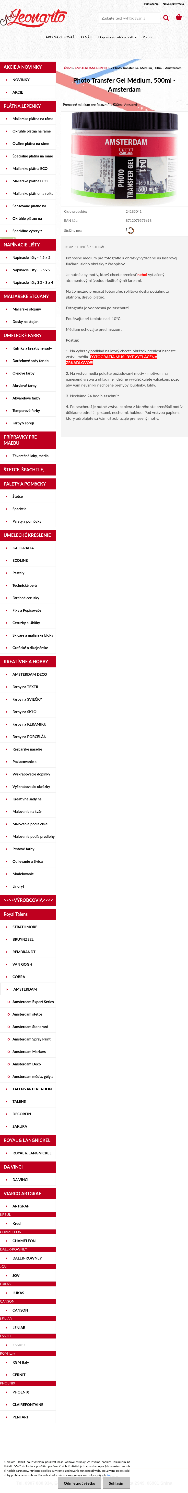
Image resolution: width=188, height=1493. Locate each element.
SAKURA (19, 1126)
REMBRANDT (23, 952)
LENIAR (18, 1327)
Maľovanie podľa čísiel (30, 824)
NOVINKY (21, 79)
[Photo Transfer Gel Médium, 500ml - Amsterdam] (124, 114)
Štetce (17, 496)
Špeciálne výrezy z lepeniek (27, 233)
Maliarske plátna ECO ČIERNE (29, 183)
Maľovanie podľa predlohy (33, 836)
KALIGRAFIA (23, 548)
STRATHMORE (24, 927)
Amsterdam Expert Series (33, 1001)
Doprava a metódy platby (117, 37)
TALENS (19, 1101)
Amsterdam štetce (27, 1014)
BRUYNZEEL (23, 939)
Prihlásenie (151, 4)
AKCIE (17, 92)
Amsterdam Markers (29, 1051)
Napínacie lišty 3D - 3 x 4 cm (32, 284)
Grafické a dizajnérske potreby (30, 649)
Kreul (16, 1223)
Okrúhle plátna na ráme (31, 131)
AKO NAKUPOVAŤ (60, 37)
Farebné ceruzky (25, 598)
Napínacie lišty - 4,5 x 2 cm (31, 259)
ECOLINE (20, 560)
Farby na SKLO (24, 711)
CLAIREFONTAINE (27, 1404)
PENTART (20, 1417)
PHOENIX (20, 1392)
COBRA (18, 976)
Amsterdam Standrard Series (30, 1028)
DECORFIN (21, 1114)
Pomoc (148, 37)
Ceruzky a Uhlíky (26, 622)
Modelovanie (23, 874)
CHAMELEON (24, 1241)
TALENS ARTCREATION (32, 1089)
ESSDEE (19, 1345)
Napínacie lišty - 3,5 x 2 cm (31, 272)
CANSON (20, 1310)
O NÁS (86, 37)
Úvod (67, 68)
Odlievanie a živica (27, 861)
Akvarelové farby (26, 398)
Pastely (18, 573)
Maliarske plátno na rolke (32, 193)
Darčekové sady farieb (30, 360)
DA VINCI (20, 1179)
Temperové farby (26, 410)
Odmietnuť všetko (78, 1483)
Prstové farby (23, 849)
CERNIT (18, 1374)
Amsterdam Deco (26, 1064)
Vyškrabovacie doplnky (31, 774)
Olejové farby (23, 373)
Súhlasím (116, 1483)
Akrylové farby (24, 385)
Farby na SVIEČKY (27, 699)
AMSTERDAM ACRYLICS (25, 991)
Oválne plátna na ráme (30, 143)
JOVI (16, 1275)
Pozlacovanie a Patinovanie (24, 763)
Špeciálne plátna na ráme (32, 156)
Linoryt (18, 886)
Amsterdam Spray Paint (31, 1039)
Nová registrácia (173, 4)
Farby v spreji (23, 423)
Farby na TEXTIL (25, 687)
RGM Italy (20, 1362)
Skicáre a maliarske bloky (32, 635)
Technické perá (24, 585)
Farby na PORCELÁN (29, 736)
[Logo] (33, 18)
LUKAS (18, 1293)
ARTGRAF (20, 1206)
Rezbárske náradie (27, 749)
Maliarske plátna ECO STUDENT (29, 170)
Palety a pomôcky (26, 521)
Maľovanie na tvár (27, 811)
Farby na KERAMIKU (29, 724)
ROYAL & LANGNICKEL (31, 1153)
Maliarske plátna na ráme (32, 118)
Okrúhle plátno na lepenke (27, 220)
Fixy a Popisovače (26, 610)
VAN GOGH (22, 964)
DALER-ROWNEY (27, 1258)
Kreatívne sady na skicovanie (27, 801)
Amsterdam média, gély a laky (32, 1078)
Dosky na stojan (25, 321)
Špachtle (19, 509)
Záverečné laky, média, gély (30, 457)
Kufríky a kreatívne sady (32, 348)
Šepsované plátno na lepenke (29, 208)
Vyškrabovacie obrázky (31, 786)
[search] (166, 17)
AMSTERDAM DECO (29, 674)
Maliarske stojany (26, 309)
